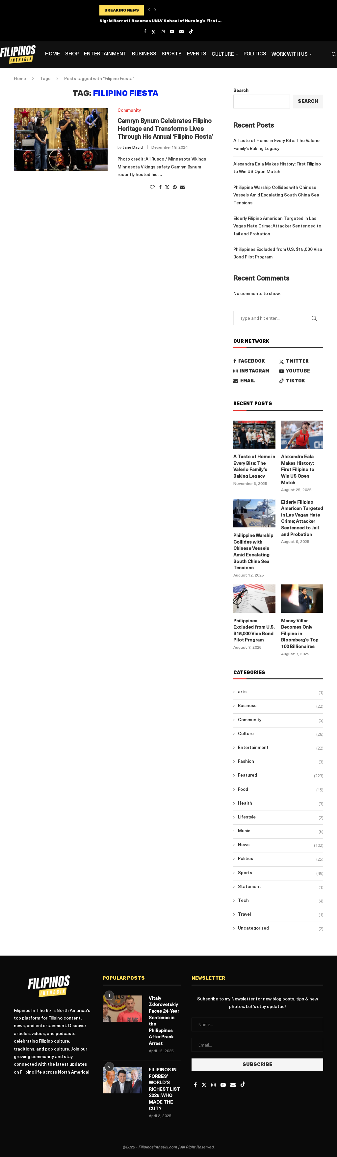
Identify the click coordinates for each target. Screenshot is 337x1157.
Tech (280, 901)
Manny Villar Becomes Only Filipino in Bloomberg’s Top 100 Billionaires (299, 634)
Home (52, 54)
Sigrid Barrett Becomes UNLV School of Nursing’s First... (160, 20)
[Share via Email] (182, 187)
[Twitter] (153, 32)
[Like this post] (152, 187)
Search (240, 91)
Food (280, 790)
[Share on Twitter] (167, 187)
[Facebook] (145, 31)
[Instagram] (163, 31)
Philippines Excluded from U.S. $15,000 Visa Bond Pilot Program (253, 631)
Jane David (133, 148)
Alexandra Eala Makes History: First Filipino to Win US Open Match (297, 470)
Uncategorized (280, 929)
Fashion (280, 762)
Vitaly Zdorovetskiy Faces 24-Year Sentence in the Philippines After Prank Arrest (164, 1021)
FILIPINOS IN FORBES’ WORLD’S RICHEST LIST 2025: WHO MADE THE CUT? (164, 1090)
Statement (280, 887)
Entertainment (105, 54)
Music (280, 831)
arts (280, 692)
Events (196, 54)
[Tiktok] (191, 32)
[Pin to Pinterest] (175, 187)
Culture (223, 54)
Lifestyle (280, 817)
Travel (280, 915)
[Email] (181, 31)
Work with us (290, 54)
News (280, 845)
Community (280, 720)
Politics (255, 54)
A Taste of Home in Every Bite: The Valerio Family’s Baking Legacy (254, 467)
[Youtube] (172, 31)
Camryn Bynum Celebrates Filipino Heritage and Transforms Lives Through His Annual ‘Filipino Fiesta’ (165, 129)
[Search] (333, 54)
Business (144, 54)
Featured (280, 776)
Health (280, 804)
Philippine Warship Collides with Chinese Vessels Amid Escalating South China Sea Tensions (276, 195)
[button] (149, 10)
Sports (172, 54)
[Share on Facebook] (160, 187)
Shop (72, 54)
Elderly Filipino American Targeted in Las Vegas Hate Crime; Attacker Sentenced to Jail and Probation (277, 226)
